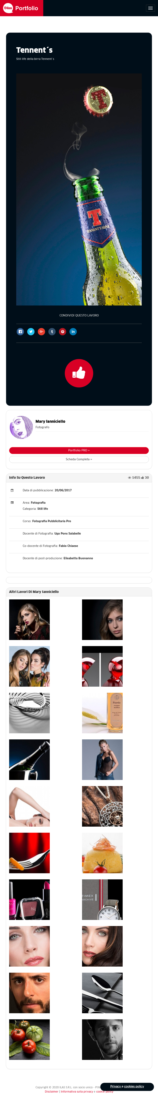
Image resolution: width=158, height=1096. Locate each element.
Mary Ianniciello (50, 422)
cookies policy (134, 1086)
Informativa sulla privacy (77, 1092)
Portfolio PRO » (79, 450)
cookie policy (104, 1092)
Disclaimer (51, 1092)
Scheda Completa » (79, 459)
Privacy (115, 1086)
